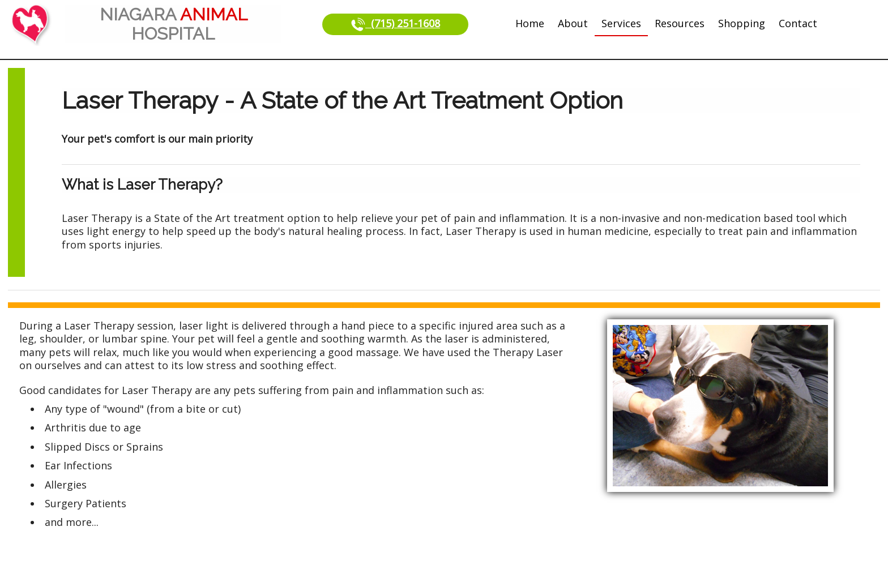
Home (529, 23)
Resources (680, 23)
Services (621, 23)
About (573, 23)
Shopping (741, 23)
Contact (798, 23)
